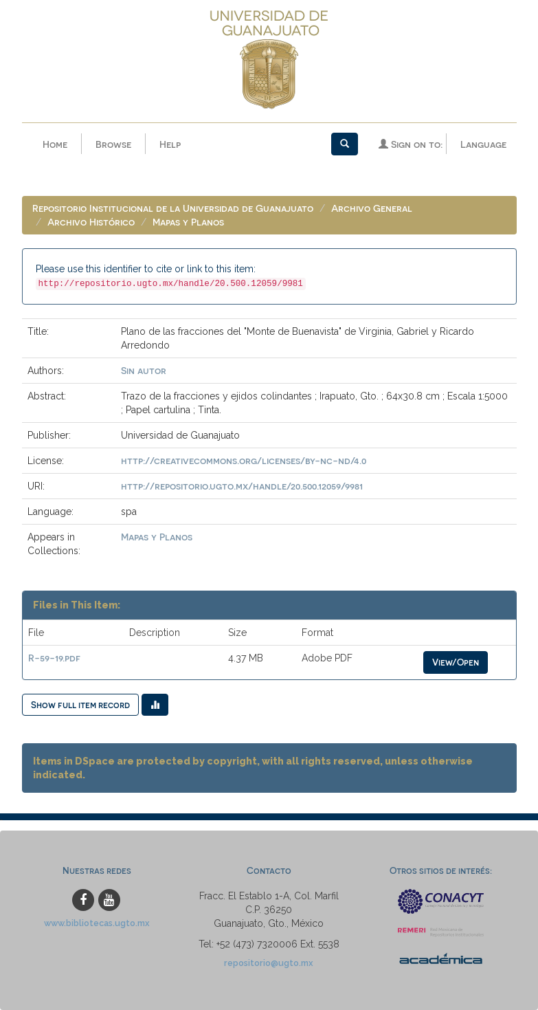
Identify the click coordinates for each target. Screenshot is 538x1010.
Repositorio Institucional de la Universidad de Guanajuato (172, 208)
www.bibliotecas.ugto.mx (97, 923)
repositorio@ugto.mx (268, 963)
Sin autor (143, 370)
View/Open (455, 662)
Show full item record (80, 704)
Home (55, 144)
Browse (113, 144)
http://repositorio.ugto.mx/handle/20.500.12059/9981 (242, 486)
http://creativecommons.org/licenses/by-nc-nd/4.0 (243, 460)
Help (170, 144)
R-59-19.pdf (54, 657)
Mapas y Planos (188, 222)
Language (483, 144)
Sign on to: (410, 144)
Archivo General (371, 208)
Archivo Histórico (91, 222)
